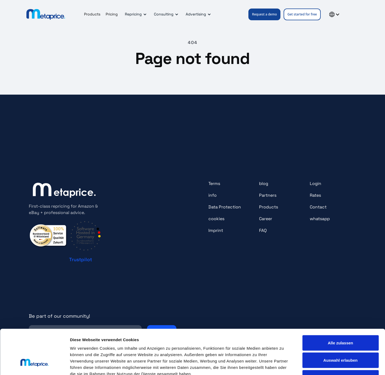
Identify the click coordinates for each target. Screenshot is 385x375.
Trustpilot (80, 259)
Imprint (215, 230)
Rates (315, 195)
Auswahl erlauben (340, 322)
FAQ (263, 230)
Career (265, 218)
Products (92, 14)
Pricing (112, 14)
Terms (214, 183)
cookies (216, 218)
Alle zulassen (340, 305)
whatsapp (320, 218)
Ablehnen (340, 340)
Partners (267, 195)
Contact (318, 207)
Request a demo (264, 14)
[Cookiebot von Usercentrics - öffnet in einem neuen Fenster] (34, 365)
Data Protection (224, 207)
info (212, 195)
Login (315, 183)
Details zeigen (283, 364)
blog (263, 183)
